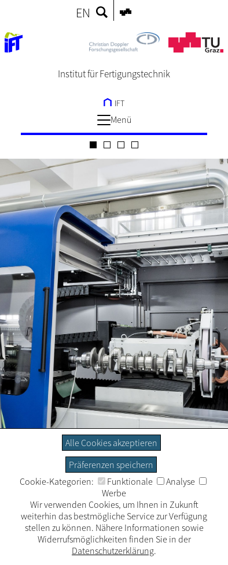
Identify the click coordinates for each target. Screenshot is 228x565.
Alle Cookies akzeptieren (111, 442)
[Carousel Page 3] (120, 144)
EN (83, 13)
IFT (114, 103)
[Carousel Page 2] (107, 144)
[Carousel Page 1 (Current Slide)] (93, 144)
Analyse (176, 481)
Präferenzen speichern (111, 464)
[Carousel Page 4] (134, 144)
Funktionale (125, 481)
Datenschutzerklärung (113, 550)
